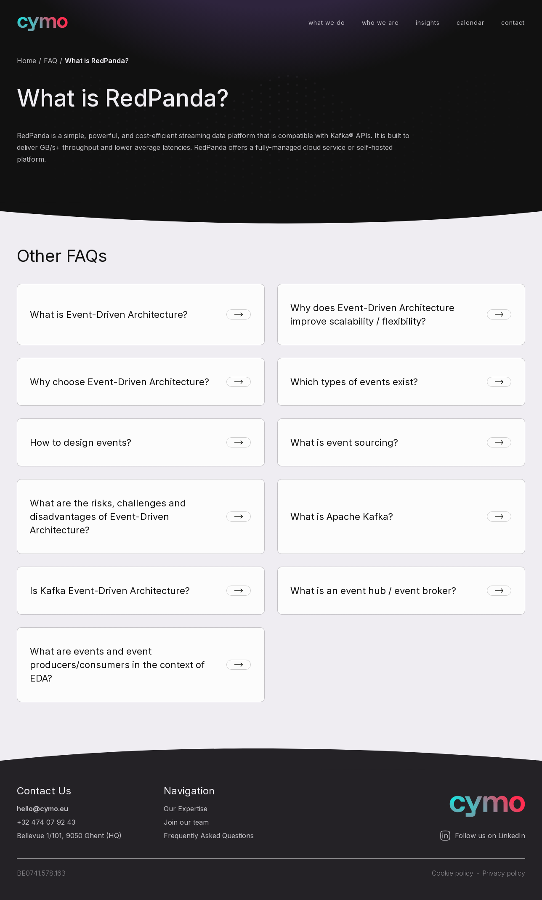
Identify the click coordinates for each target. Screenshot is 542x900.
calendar (470, 22)
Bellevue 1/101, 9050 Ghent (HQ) (69, 835)
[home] (42, 23)
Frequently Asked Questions (209, 835)
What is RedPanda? (97, 60)
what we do (326, 22)
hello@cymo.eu (42, 808)
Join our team (186, 822)
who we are (380, 22)
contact (513, 22)
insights (428, 22)
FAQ (50, 60)
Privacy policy (503, 873)
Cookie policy (452, 873)
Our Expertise (185, 808)
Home (26, 60)
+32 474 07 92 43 (46, 822)
